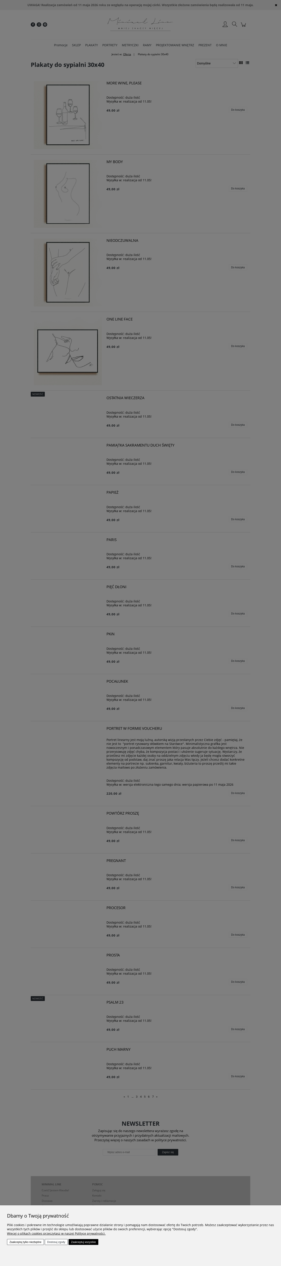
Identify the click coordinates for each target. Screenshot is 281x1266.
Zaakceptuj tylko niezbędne (25, 1242)
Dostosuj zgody (56, 1242)
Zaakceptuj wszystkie (83, 1242)
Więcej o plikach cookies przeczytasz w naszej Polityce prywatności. (56, 1233)
